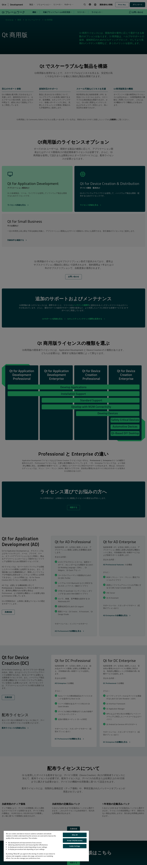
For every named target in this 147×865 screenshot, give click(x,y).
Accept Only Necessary (74, 840)
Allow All (75, 835)
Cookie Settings (74, 846)
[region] (46, 846)
